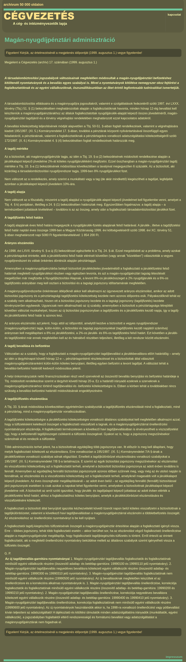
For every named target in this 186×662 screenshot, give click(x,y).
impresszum (174, 656)
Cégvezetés (39, 16)
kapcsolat (174, 14)
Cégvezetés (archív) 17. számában (44, 62)
